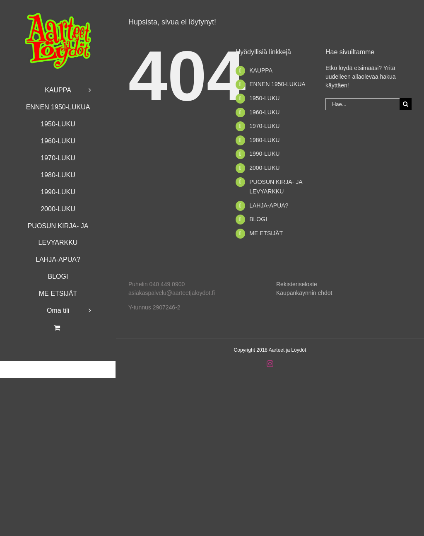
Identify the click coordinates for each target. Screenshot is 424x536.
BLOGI (258, 219)
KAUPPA (260, 70)
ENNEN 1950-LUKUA (277, 84)
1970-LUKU (264, 126)
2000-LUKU (264, 167)
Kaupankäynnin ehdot (304, 293)
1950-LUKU (264, 98)
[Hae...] (362, 104)
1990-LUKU (264, 153)
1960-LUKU (264, 112)
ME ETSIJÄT (266, 233)
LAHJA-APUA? (268, 205)
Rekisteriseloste (296, 284)
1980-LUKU (264, 140)
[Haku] (406, 104)
